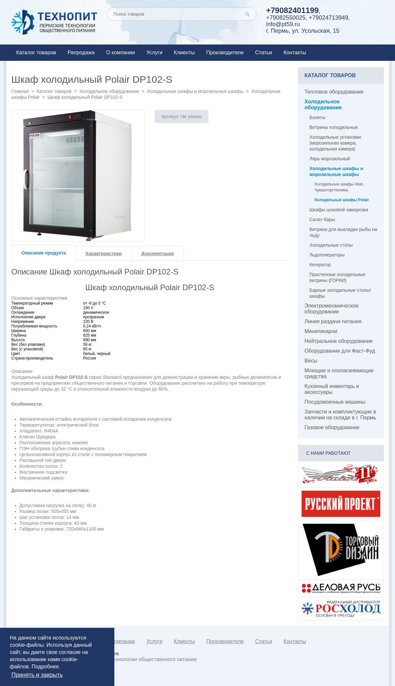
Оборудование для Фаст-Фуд (339, 351)
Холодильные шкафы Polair (341, 200)
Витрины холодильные (333, 127)
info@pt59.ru (283, 24)
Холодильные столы (331, 245)
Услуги (154, 52)
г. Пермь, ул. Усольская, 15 (302, 30)
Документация (157, 253)
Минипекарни (320, 331)
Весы (310, 360)
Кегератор (320, 264)
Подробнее (45, 666)
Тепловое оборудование (334, 92)
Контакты (295, 52)
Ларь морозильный (329, 158)
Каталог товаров (36, 52)
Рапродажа (81, 52)
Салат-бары (322, 219)
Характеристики (104, 253)
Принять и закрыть (37, 675)
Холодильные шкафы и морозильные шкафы (195, 91)
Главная (20, 91)
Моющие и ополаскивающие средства (339, 373)
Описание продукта (44, 252)
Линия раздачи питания (333, 321)
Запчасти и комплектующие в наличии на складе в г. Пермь (340, 414)
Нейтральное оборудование (338, 341)
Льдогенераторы (327, 254)
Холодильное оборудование (109, 91)
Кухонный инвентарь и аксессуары (331, 389)
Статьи (263, 52)
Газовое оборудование (331, 427)
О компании (120, 52)
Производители (225, 52)
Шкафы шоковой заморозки (338, 209)
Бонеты (317, 117)
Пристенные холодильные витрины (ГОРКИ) (337, 277)
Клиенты (184, 52)
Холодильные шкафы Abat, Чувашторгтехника (339, 187)
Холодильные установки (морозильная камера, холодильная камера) (335, 142)
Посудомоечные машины (334, 402)
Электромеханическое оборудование (331, 308)
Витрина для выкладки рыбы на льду (343, 232)
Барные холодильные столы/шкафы (340, 293)
